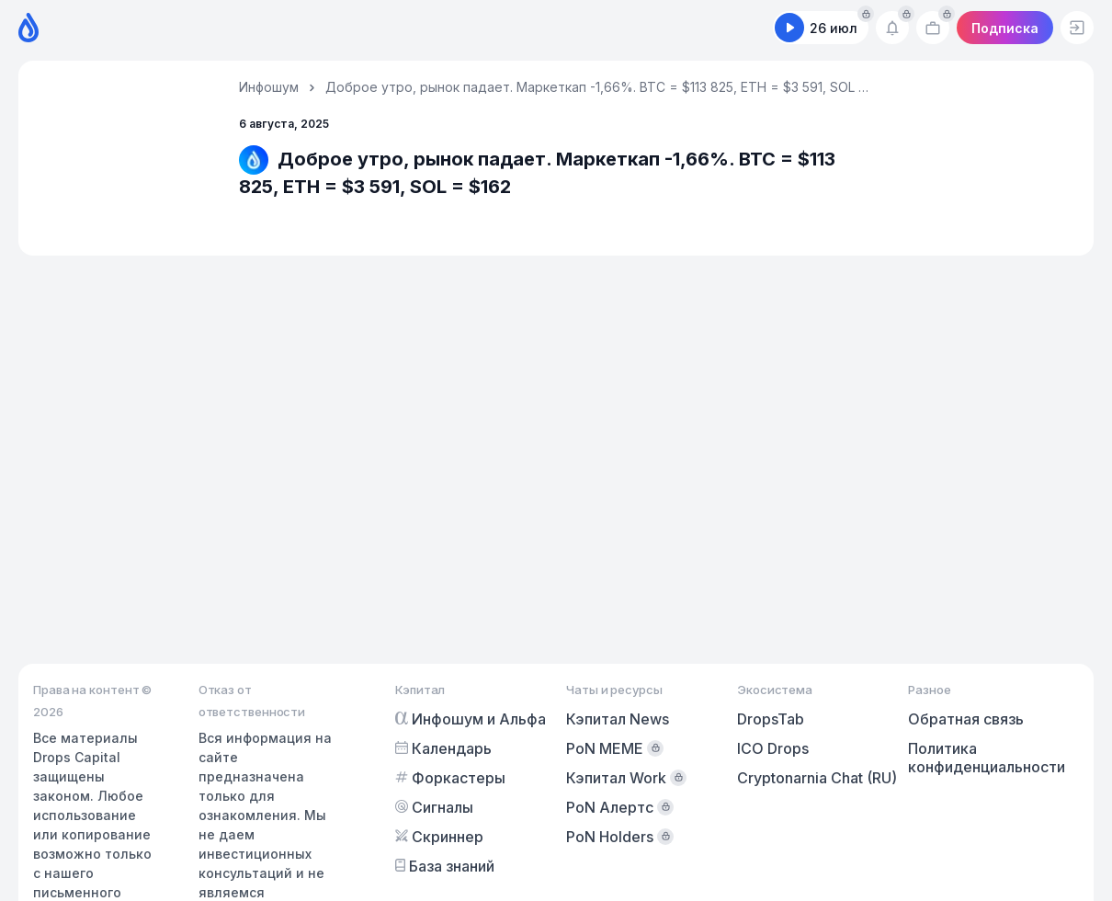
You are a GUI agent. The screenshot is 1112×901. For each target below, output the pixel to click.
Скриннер (439, 836)
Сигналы (420, 28)
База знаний (444, 866)
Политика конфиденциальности (986, 757)
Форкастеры (307, 28)
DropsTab (770, 719)
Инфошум (269, 87)
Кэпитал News (617, 719)
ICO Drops (773, 748)
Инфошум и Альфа (470, 719)
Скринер (519, 28)
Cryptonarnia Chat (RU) (817, 778)
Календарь (187, 28)
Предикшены (631, 28)
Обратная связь (966, 719)
